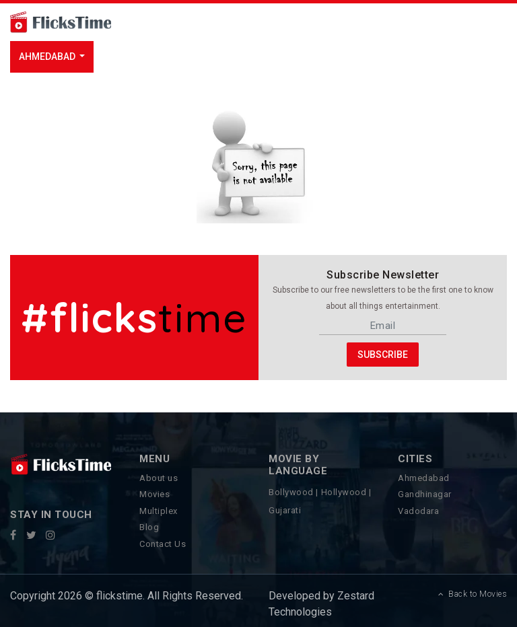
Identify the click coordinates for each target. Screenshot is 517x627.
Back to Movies (473, 594)
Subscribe (382, 353)
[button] (52, 57)
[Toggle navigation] (169, 22)
